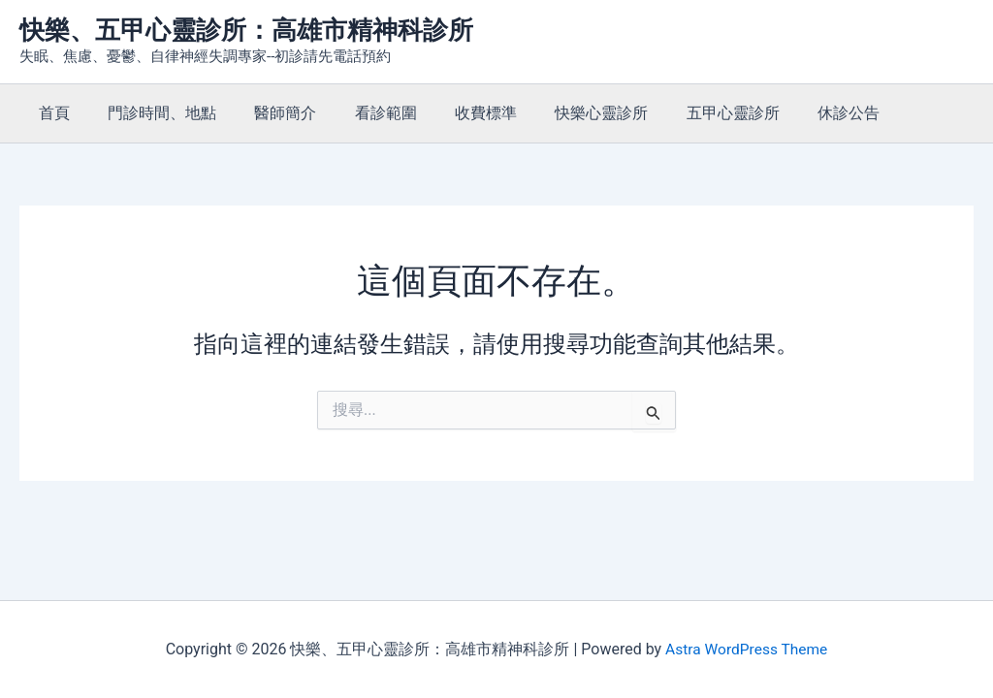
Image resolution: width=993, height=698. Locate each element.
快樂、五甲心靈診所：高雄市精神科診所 (246, 30)
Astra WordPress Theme (745, 649)
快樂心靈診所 (562, 113)
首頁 (50, 113)
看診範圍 (361, 113)
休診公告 (795, 113)
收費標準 (454, 113)
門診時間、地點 (151, 113)
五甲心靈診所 (686, 113)
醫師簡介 (268, 113)
